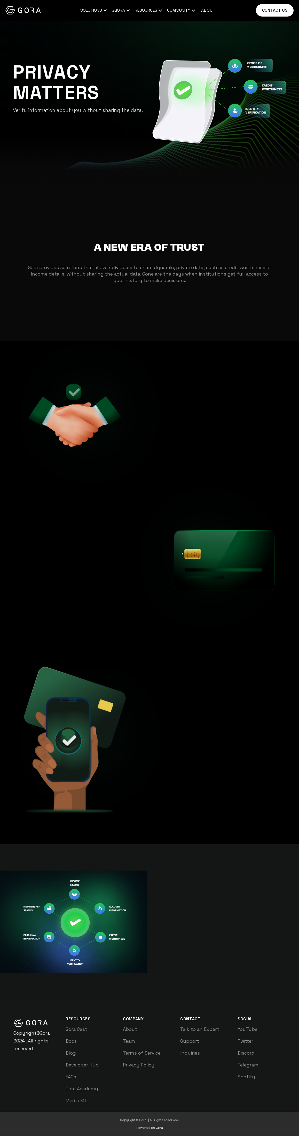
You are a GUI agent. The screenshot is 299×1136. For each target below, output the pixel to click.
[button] (93, 10)
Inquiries (190, 1053)
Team (129, 1041)
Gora (159, 1128)
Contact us (274, 10)
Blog (71, 1053)
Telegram (248, 1065)
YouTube (247, 1029)
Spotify (246, 1077)
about (208, 10)
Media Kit (76, 1100)
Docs (71, 1041)
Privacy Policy (138, 1065)
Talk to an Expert (199, 1029)
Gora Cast (76, 1029)
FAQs (71, 1077)
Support (189, 1041)
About (130, 1029)
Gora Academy (82, 1089)
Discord (246, 1053)
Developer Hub (82, 1065)
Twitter (245, 1041)
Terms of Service (142, 1053)
